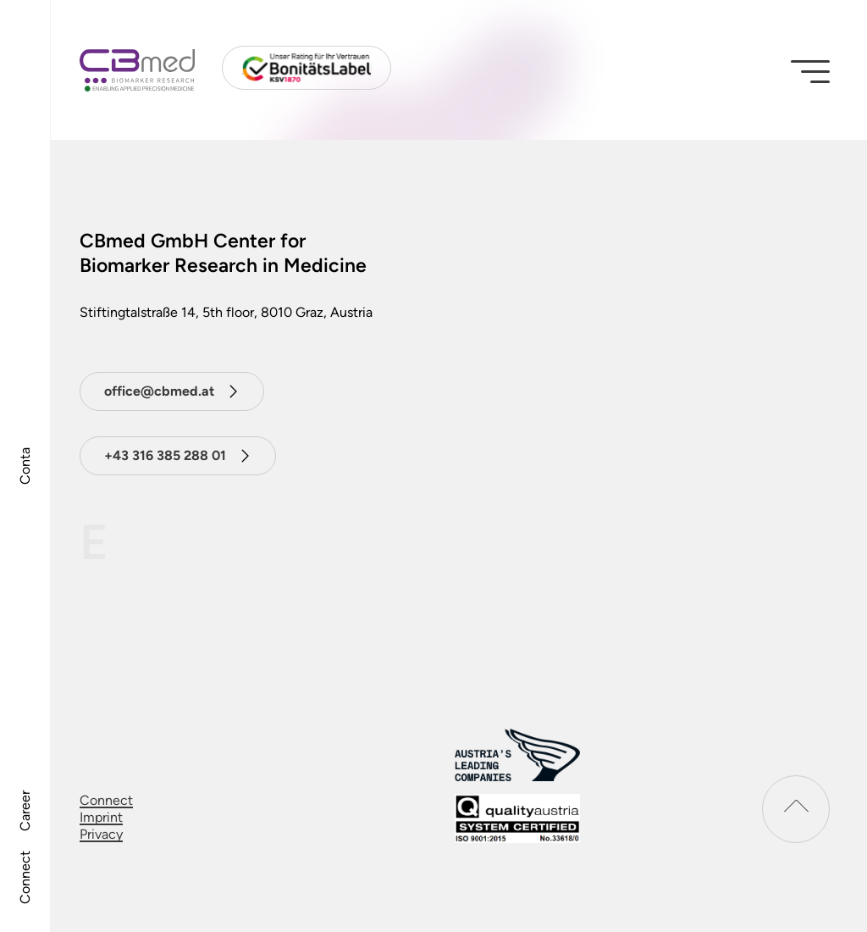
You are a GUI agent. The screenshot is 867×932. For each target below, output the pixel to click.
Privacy (101, 834)
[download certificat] (517, 818)
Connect (25, 877)
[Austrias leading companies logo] (517, 754)
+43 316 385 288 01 (165, 455)
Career (25, 811)
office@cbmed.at (159, 391)
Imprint (101, 817)
